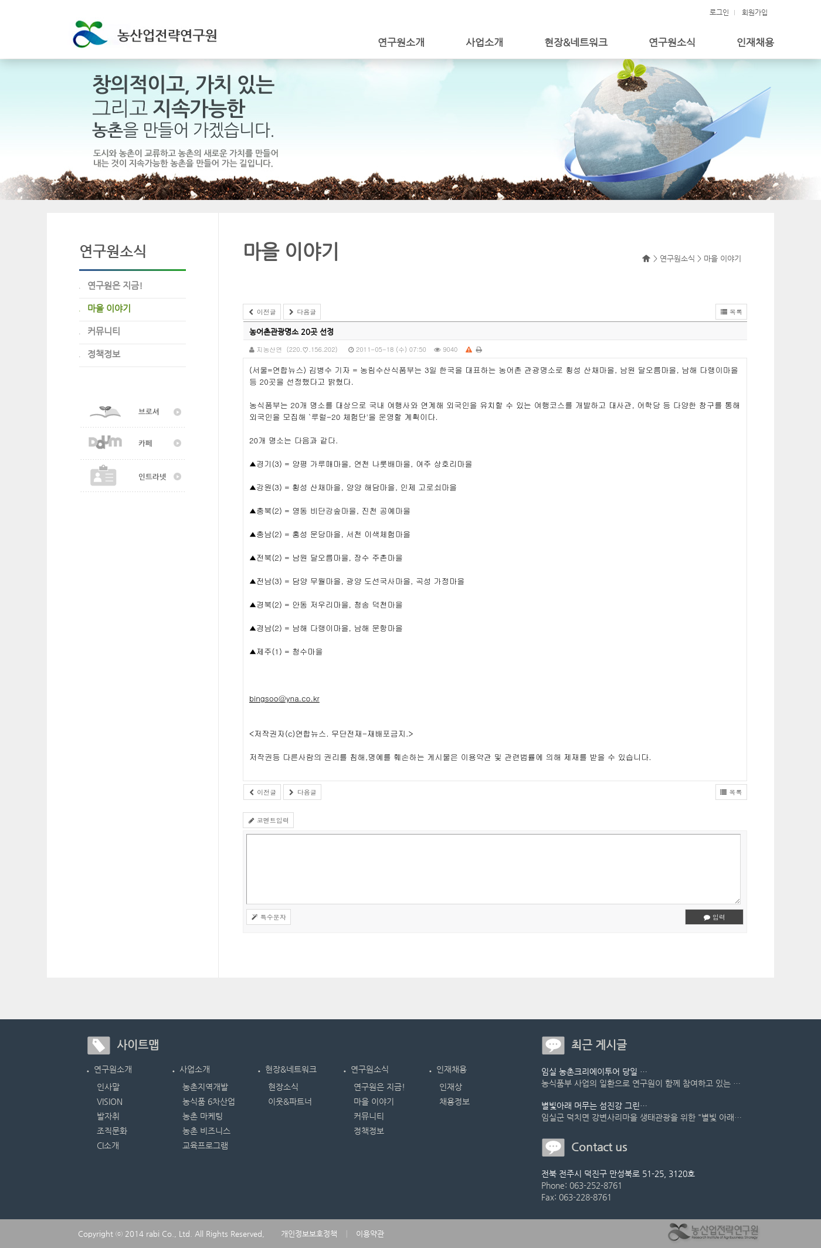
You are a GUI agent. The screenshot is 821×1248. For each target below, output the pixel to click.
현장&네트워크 (576, 42)
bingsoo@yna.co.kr (284, 698)
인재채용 (755, 42)
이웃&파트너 (290, 1101)
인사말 (108, 1086)
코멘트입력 (268, 820)
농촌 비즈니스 (206, 1130)
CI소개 (108, 1145)
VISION (110, 1101)
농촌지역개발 (205, 1086)
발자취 (108, 1116)
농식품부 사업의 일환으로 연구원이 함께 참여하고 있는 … (641, 1083)
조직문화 (112, 1130)
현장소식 (283, 1086)
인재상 (450, 1086)
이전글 (261, 311)
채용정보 (454, 1101)
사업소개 (484, 42)
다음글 (302, 311)
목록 (731, 311)
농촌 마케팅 (202, 1116)
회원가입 (755, 12)
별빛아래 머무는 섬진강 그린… (594, 1105)
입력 (714, 917)
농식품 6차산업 (208, 1101)
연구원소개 (401, 42)
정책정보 (369, 1130)
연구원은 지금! (379, 1086)
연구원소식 (672, 42)
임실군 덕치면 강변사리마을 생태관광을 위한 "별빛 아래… (641, 1117)
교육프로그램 (205, 1145)
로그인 (719, 12)
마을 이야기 (374, 1101)
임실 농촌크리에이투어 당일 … (594, 1071)
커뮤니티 (369, 1116)
